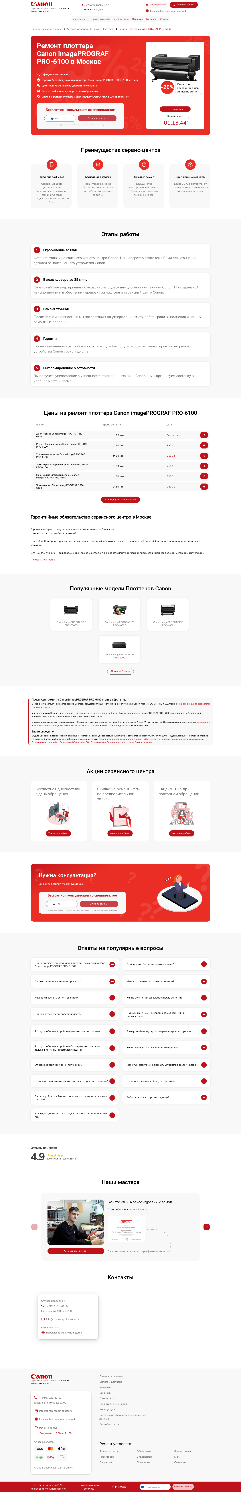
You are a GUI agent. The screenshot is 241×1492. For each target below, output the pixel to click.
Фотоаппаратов (109, 1419)
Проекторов (106, 1424)
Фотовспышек (182, 1419)
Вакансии (137, 19)
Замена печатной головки (120, 709)
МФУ (177, 1424)
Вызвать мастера (75, 1218)
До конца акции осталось (89, 1486)
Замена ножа (39, 709)
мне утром (93, 9)
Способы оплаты (109, 1391)
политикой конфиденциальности (102, 125)
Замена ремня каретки (157, 706)
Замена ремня (98, 709)
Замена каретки (143, 709)
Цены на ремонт (175, 109)
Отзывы (164, 19)
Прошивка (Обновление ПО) (74, 709)
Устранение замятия (133, 706)
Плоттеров (105, 1430)
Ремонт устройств (101, 19)
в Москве (63, 8)
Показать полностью (43, 559)
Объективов (144, 1419)
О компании (79, 19)
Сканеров (180, 1430)
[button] (206, 1194)
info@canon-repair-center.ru (60, 1287)
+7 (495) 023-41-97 (97, 5)
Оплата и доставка (110, 1349)
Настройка (52, 709)
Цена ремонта (121, 19)
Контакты (151, 19)
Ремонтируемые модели (113, 1371)
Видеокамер (144, 1424)
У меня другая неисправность (120, 499)
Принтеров (143, 1430)
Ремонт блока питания (110, 706)
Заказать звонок (183, 4)
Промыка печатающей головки (187, 706)
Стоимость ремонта (111, 1343)
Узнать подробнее (57, 801)
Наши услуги (107, 1376)
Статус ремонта (156, 4)
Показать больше (120, 638)
